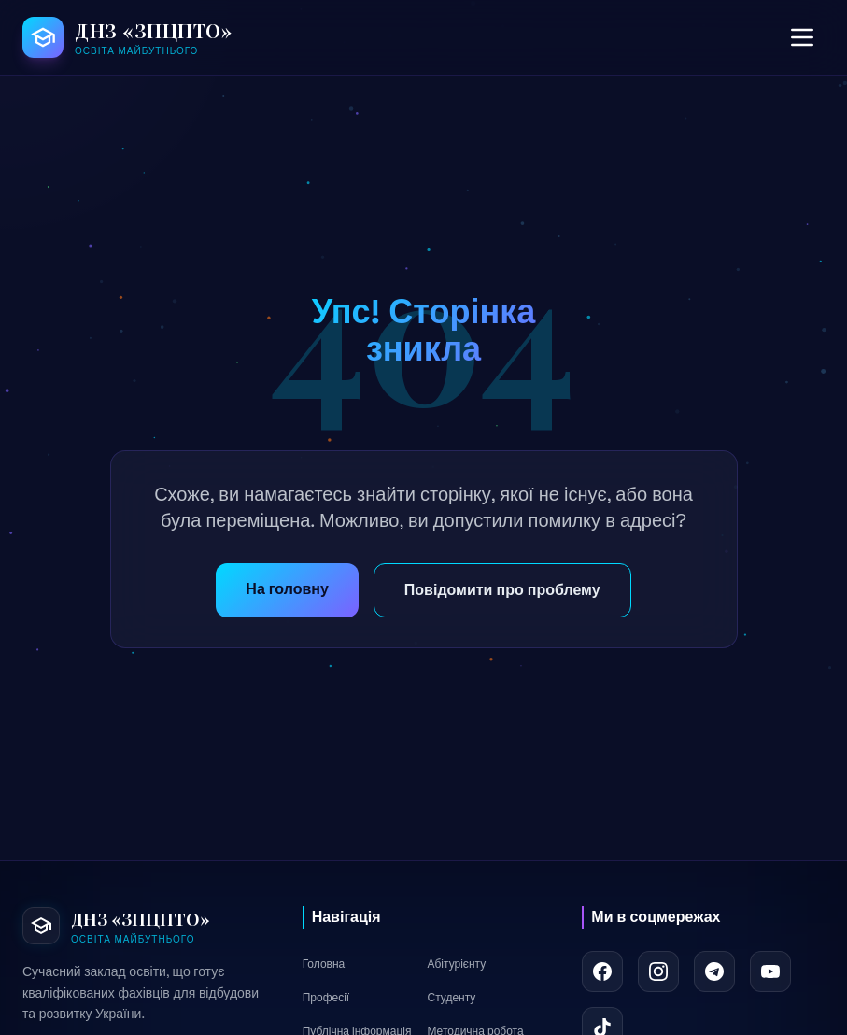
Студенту (451, 997)
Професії (326, 997)
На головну (287, 589)
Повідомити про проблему (502, 590)
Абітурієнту (456, 964)
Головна (324, 964)
